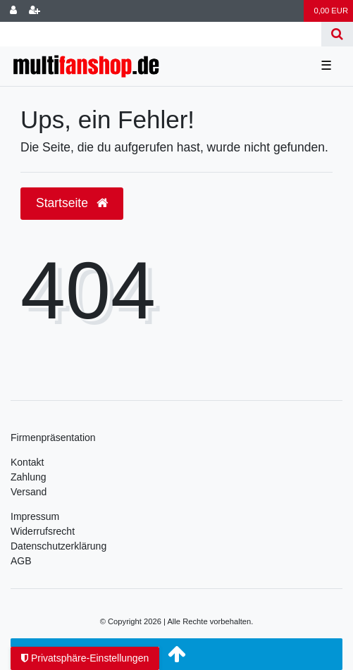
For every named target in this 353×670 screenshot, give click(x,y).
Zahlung (29, 477)
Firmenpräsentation (53, 437)
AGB (21, 560)
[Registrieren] (34, 11)
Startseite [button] (72, 203)
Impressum (35, 516)
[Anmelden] (13, 11)
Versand (29, 491)
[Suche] (337, 34)
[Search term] (160, 34)
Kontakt (27, 462)
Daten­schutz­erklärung (58, 546)
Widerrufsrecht (43, 531)
